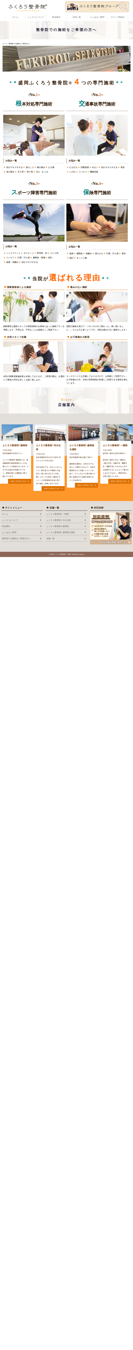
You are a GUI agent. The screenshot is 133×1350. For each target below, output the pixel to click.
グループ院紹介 (117, 17)
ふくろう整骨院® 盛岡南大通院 (60, 535)
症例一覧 (77, 17)
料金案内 (56, 17)
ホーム (15, 17)
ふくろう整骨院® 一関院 (57, 517)
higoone (81, 557)
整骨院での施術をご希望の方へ (16, 541)
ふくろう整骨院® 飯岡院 (57, 529)
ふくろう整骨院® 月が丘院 (58, 523)
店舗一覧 (50, 541)
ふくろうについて (36, 17)
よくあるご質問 (97, 17)
